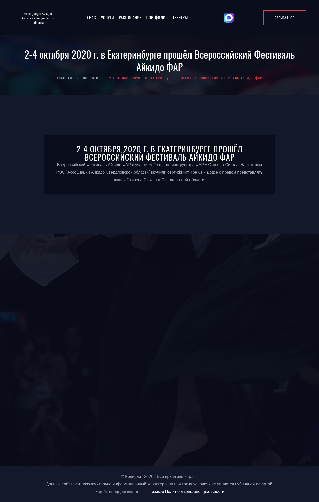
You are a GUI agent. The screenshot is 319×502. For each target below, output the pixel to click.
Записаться (284, 17)
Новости (90, 77)
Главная (64, 77)
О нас (91, 18)
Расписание (130, 18)
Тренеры (180, 18)
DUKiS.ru (157, 492)
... (194, 18)
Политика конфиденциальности (195, 491)
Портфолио (157, 18)
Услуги (107, 18)
